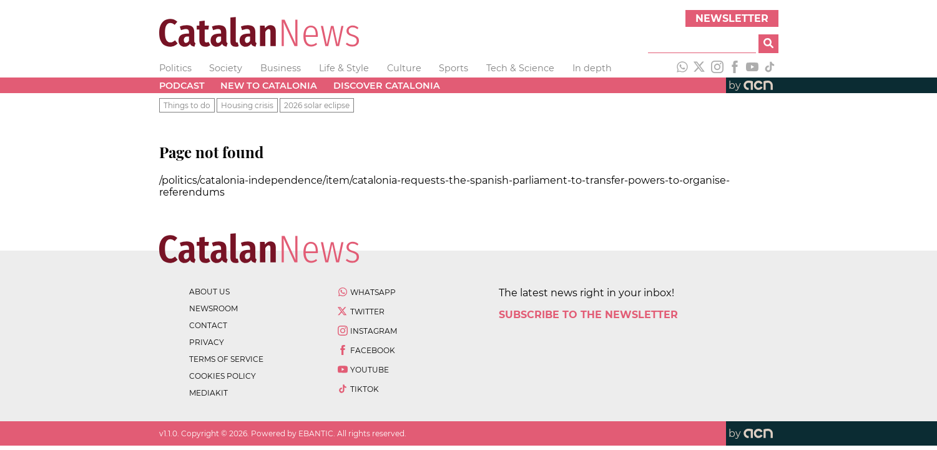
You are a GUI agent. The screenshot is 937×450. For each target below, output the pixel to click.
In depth (592, 68)
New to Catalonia (268, 85)
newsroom (213, 308)
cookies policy (222, 376)
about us (209, 291)
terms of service (226, 359)
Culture (404, 68)
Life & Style (344, 68)
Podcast (182, 85)
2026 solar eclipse (317, 105)
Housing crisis (247, 105)
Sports (453, 68)
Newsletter (731, 18)
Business (280, 68)
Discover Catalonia (386, 85)
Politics (175, 68)
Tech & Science (520, 68)
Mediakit (208, 393)
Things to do (187, 105)
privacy (206, 342)
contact (208, 325)
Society (225, 68)
